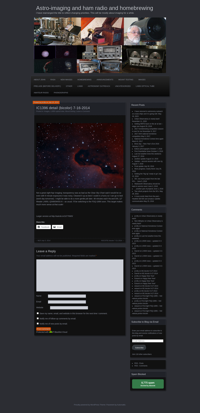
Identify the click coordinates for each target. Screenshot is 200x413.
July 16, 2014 (53, 102)
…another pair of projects (143, 189)
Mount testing (125, 80)
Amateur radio (41, 93)
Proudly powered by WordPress (86, 405)
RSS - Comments (140, 366)
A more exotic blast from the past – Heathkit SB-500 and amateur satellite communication (146, 198)
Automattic (121, 405)
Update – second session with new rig (148, 161)
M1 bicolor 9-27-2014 (149, 271)
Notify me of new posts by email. (54, 324)
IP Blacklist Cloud (59, 332)
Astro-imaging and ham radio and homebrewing (94, 8)
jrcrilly (44, 102)
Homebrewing (84, 80)
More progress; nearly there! (144, 169)
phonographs (61, 93)
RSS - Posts (138, 363)
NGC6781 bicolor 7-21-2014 (111, 241)
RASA (53, 80)
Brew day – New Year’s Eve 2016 (146, 144)
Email (38, 302)
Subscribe (139, 348)
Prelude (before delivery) (47, 86)
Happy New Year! (148, 276)
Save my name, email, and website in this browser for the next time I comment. (74, 313)
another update (140, 159)
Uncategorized (123, 86)
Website (39, 307)
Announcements (105, 80)
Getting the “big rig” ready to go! (146, 174)
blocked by (148, 384)
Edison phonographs (142, 149)
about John (39, 80)
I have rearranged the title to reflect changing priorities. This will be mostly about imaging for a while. (85, 13)
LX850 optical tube (145, 86)
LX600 (80, 86)
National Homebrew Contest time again (148, 139)
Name (38, 296)
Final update (139, 166)
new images (66, 80)
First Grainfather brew (142, 151)
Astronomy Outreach (99, 86)
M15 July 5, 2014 (44, 241)
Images (142, 80)
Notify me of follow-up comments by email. (58, 318)
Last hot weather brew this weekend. (148, 154)
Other (69, 86)
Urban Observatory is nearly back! (147, 119)
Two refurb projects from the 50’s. (146, 191)
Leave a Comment (83, 111)
